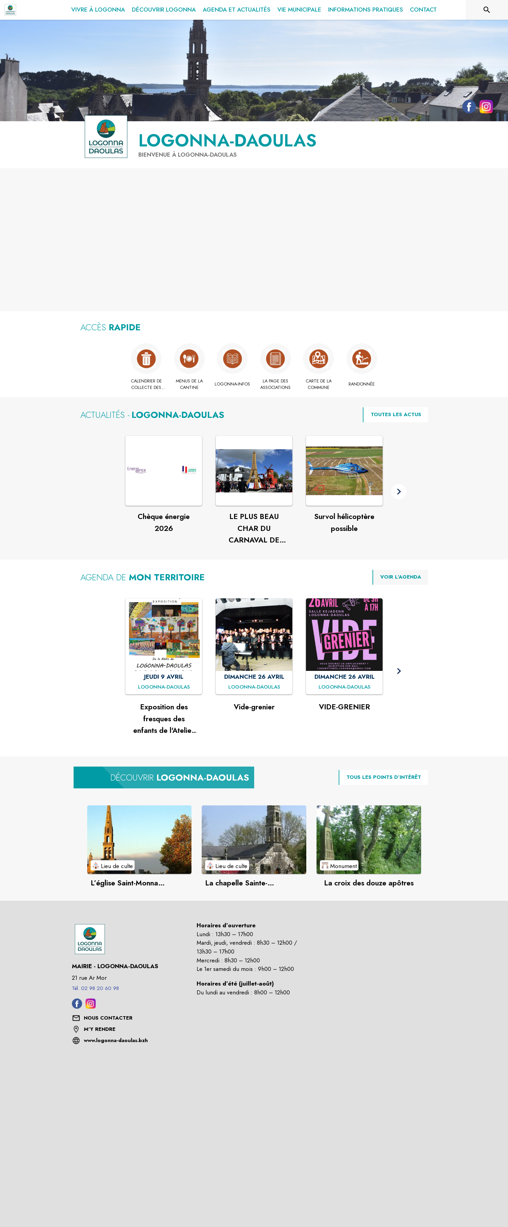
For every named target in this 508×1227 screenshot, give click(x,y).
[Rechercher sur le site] (486, 9)
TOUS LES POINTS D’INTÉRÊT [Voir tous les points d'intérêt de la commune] (384, 777)
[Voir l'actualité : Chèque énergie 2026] (163, 471)
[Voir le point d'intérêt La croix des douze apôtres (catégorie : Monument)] (369, 839)
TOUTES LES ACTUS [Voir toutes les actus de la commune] (396, 414)
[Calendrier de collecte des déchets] (146, 384)
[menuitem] (98, 8)
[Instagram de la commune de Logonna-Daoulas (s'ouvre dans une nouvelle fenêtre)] (484, 108)
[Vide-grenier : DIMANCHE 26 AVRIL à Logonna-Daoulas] (254, 687)
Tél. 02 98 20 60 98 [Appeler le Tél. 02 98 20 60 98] (95, 988)
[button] (398, 491)
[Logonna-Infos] (232, 384)
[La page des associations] (276, 384)
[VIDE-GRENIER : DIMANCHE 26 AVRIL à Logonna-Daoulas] (344, 687)
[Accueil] (10, 10)
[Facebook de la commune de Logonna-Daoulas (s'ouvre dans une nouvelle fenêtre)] (467, 108)
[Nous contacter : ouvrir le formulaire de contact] (108, 1018)
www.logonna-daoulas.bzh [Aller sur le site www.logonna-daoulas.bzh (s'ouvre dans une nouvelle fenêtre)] (116, 1040)
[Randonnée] (362, 384)
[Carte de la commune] (319, 384)
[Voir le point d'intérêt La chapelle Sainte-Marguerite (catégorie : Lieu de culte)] (254, 839)
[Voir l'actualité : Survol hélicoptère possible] (344, 471)
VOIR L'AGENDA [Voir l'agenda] (400, 577)
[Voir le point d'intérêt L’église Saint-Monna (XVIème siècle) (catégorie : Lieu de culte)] (139, 839)
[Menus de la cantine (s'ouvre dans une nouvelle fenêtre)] (190, 384)
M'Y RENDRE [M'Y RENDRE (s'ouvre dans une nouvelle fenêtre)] (100, 1029)
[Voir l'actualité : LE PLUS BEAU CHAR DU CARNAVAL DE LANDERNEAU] (254, 471)
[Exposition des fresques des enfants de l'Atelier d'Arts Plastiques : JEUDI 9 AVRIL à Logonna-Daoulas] (164, 687)
